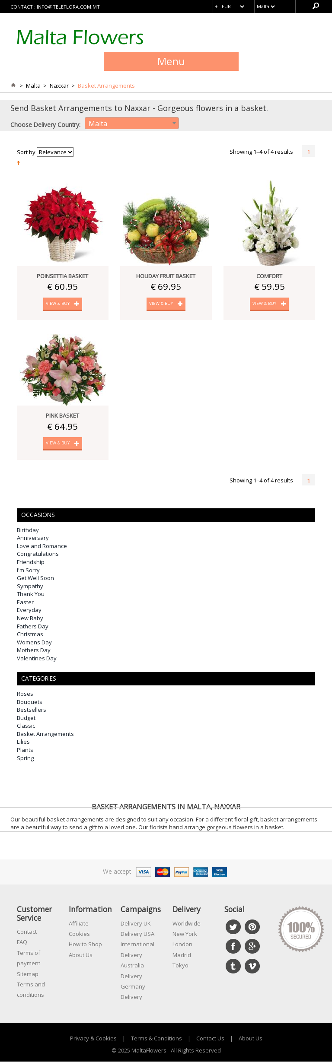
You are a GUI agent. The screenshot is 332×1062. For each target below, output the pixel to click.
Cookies (79, 934)
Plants (25, 750)
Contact (27, 932)
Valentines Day (37, 659)
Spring (25, 758)
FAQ (22, 943)
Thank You (31, 595)
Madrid (181, 955)
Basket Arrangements (45, 734)
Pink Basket (62, 416)
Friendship (31, 563)
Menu (171, 61)
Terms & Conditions (156, 1039)
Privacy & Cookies (93, 1039)
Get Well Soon (35, 579)
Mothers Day (34, 651)
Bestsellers (31, 710)
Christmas (30, 635)
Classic (26, 726)
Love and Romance (42, 546)
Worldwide (186, 924)
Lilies (23, 742)
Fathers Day (32, 627)
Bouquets (29, 702)
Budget (26, 718)
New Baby (30, 618)
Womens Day (34, 643)
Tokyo (180, 966)
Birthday (28, 530)
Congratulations (38, 554)
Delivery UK (136, 924)
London (182, 945)
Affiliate (79, 924)
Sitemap (27, 974)
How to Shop (85, 945)
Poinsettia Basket (62, 276)
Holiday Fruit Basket (165, 276)
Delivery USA (137, 934)
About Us (81, 955)
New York (184, 934)
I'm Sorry (28, 570)
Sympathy (30, 586)
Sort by (26, 152)
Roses (25, 694)
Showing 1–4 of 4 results (261, 151)
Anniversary (33, 538)
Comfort (269, 276)
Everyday (29, 611)
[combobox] (132, 123)
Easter (25, 602)
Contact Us (210, 1039)
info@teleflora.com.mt (68, 6)
